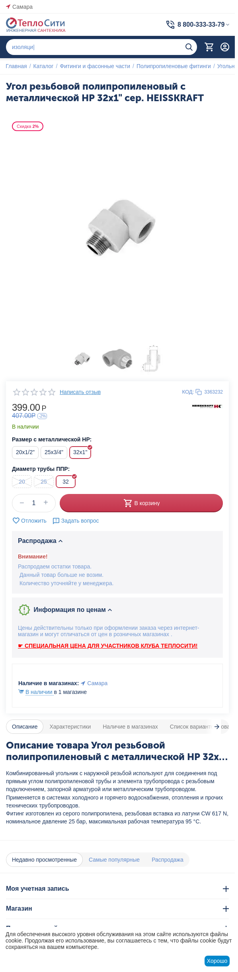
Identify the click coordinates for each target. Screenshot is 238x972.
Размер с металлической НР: (52, 439)
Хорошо (217, 961)
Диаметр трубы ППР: (41, 469)
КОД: (188, 392)
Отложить (29, 521)
